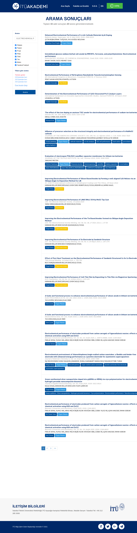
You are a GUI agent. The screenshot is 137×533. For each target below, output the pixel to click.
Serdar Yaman (50, 344)
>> (55, 448)
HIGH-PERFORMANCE (52, 168)
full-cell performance (103, 142)
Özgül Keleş (50, 189)
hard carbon (117, 142)
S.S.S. (94, 6)
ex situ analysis (89, 142)
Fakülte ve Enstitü (81, 6)
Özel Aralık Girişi (21, 85)
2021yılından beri (21, 82)
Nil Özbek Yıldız (51, 414)
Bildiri (19, 62)
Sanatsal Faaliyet (23, 65)
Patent (19, 48)
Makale (19, 45)
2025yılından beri (21, 79)
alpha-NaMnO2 (51, 145)
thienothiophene (73, 365)
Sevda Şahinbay (51, 142)
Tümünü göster (20, 75)
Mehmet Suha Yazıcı (52, 64)
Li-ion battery (124, 164)
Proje (19, 51)
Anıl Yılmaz (49, 435)
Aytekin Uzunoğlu (51, 83)
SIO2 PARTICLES (110, 168)
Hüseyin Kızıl (50, 120)
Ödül (19, 56)
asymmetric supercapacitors (55, 368)
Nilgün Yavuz (50, 365)
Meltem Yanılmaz (51, 164)
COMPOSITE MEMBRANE (95, 168)
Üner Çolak (49, 304)
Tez (18, 59)
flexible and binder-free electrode (115, 365)
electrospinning (90, 164)
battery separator (111, 164)
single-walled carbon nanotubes (92, 365)
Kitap (19, 54)
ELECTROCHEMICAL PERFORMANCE (73, 168)
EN (102, 6)
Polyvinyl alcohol (76, 164)
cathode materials (76, 142)
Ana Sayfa (65, 6)
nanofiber (100, 164)
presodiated (127, 142)
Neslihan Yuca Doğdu (53, 43)
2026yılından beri (21, 77)
